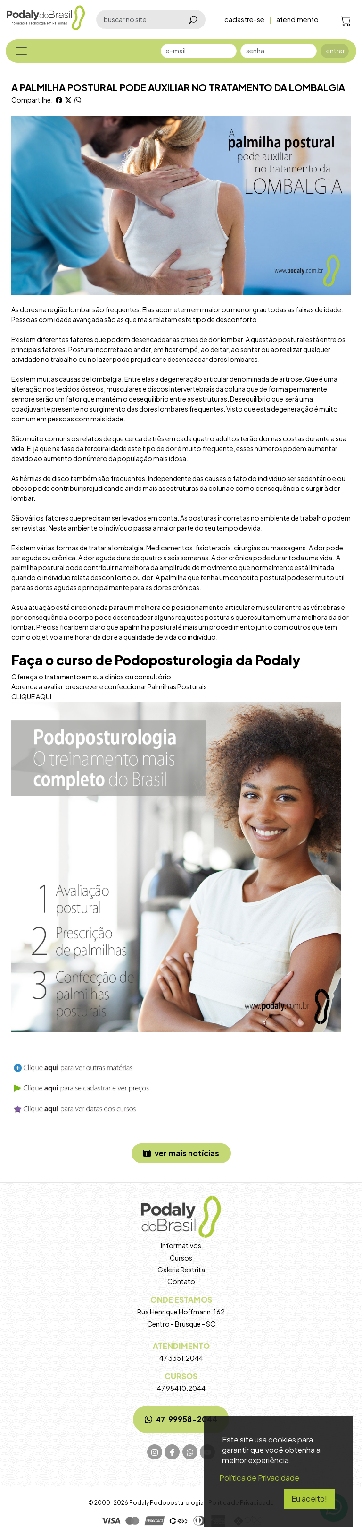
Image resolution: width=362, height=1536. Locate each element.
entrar (335, 50)
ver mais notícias (181, 1153)
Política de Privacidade (259, 1478)
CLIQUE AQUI (31, 696)
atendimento (297, 19)
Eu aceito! (309, 1498)
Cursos (181, 1257)
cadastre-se (244, 19)
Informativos (181, 1245)
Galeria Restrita (181, 1269)
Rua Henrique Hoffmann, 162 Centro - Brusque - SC (181, 1311)
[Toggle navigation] (21, 51)
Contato (181, 1281)
